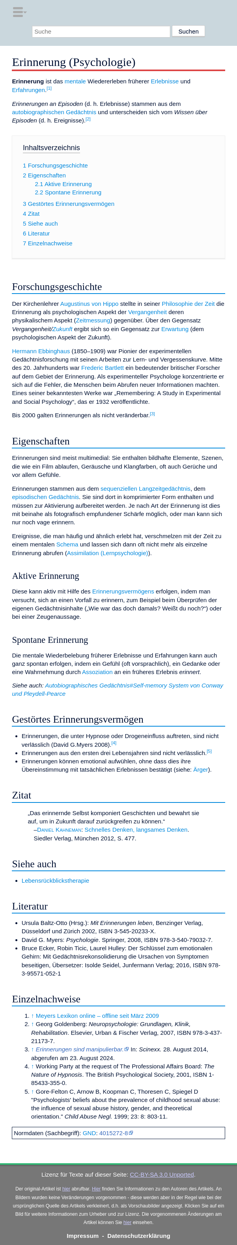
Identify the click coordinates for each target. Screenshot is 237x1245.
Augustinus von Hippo (89, 303)
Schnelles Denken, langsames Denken (136, 829)
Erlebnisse (165, 81)
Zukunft (62, 329)
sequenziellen (119, 488)
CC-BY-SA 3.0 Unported (162, 1174)
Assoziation (97, 672)
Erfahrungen (28, 90)
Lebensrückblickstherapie (55, 880)
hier (66, 1189)
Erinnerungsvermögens (123, 591)
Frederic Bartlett (102, 367)
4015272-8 (113, 1133)
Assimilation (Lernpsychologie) (107, 553)
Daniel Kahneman (59, 829)
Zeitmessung (93, 320)
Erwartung (174, 329)
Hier (96, 1189)
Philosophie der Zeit (188, 303)
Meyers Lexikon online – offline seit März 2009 (97, 1015)
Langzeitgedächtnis (164, 488)
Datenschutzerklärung (138, 1235)
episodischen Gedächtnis (45, 496)
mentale (75, 81)
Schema (67, 544)
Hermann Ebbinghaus (41, 351)
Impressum (83, 1235)
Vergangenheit (147, 312)
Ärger (200, 769)
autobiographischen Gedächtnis (54, 112)
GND (89, 1133)
